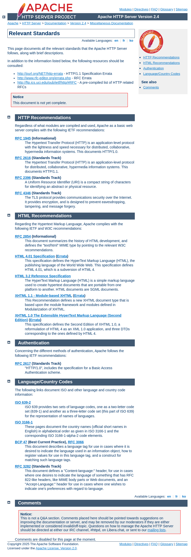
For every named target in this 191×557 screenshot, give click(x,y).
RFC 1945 (23, 138)
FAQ (154, 9)
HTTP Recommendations (161, 57)
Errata (62, 256)
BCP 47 (21, 442)
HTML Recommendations (161, 63)
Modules (125, 9)
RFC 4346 (23, 193)
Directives (141, 9)
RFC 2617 (23, 363)
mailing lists (156, 530)
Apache (12, 23)
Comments (151, 87)
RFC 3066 (76, 442)
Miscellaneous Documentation (111, 23)
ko (131, 40)
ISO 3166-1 (24, 422)
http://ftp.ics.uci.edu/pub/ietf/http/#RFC (47, 82)
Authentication (153, 68)
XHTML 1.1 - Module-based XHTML (43, 296)
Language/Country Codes (161, 74)
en (116, 40)
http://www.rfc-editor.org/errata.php (44, 78)
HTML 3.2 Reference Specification (43, 276)
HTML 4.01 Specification (35, 256)
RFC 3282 (23, 466)
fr (124, 40)
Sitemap (182, 9)
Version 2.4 (78, 23)
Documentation (55, 23)
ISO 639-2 (23, 402)
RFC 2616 (23, 158)
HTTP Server (31, 23)
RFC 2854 (23, 236)
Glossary (166, 9)
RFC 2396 (23, 178)
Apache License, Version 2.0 (56, 548)
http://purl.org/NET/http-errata (40, 74)
